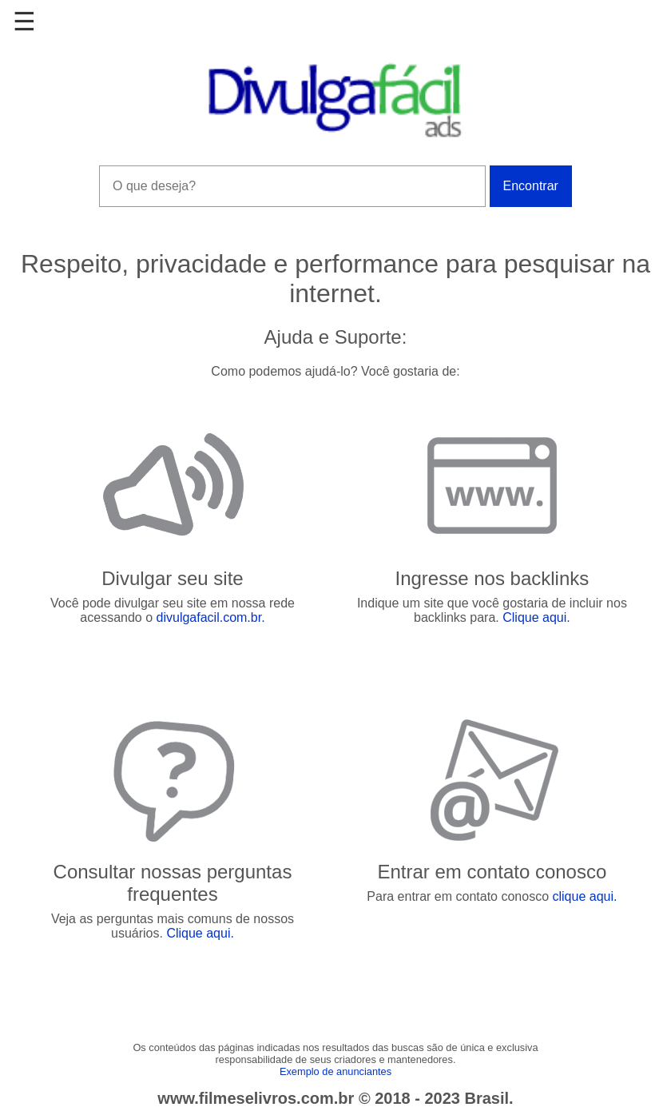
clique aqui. (584, 896)
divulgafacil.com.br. (211, 617)
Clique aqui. (536, 617)
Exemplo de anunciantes (335, 1071)
